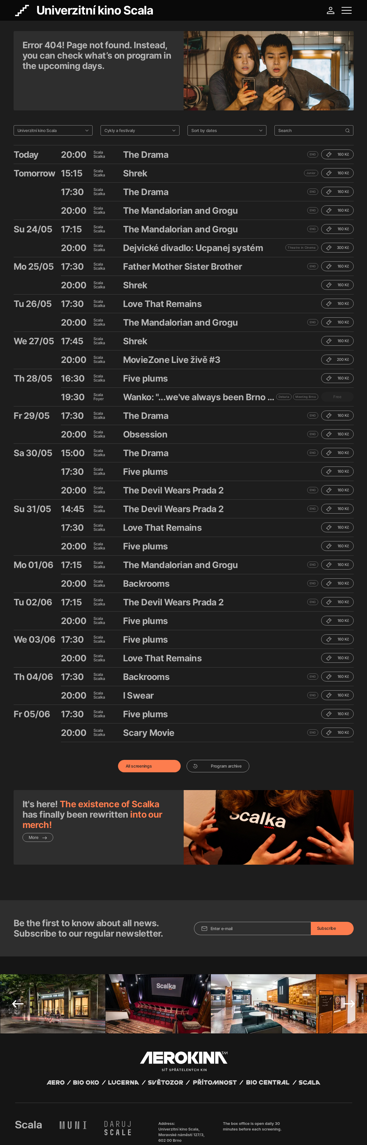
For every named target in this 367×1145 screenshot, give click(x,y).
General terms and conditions (40, 1133)
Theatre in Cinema (302, 217)
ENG (313, 124)
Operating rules (106, 1133)
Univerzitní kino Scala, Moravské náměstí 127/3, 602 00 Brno (182, 1090)
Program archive (217, 735)
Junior (311, 142)
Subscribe (326, 883)
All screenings (139, 735)
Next (349, 959)
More (38, 806)
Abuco (36, 1128)
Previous (18, 959)
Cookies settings (135, 1133)
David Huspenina (72, 1128)
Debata (284, 366)
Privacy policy (79, 1133)
